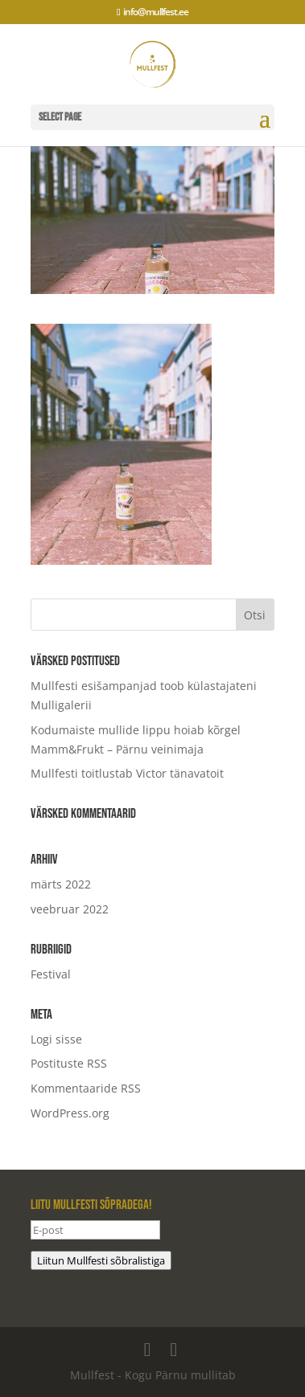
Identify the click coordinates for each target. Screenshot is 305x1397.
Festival (51, 974)
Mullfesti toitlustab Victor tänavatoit (127, 773)
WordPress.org (70, 1113)
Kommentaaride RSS (86, 1088)
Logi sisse (56, 1039)
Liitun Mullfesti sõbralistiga (101, 1260)
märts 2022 (61, 884)
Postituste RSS (69, 1063)
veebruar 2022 (70, 909)
